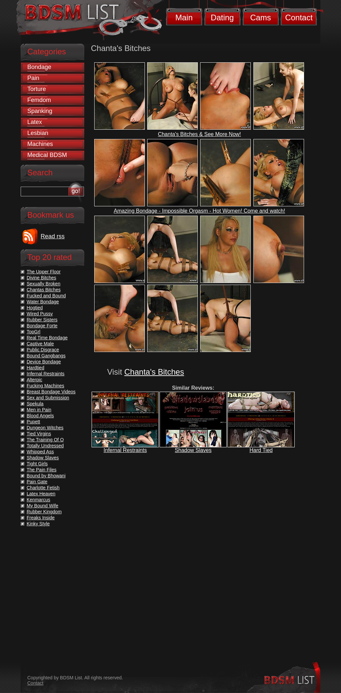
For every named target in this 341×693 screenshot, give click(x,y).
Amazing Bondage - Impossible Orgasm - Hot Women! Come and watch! (199, 211)
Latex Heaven (41, 493)
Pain (33, 78)
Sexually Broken (43, 283)
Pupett (33, 421)
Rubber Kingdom (44, 511)
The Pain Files (41, 469)
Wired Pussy (40, 313)
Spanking (39, 111)
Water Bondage (43, 301)
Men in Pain (39, 409)
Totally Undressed (45, 445)
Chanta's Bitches (154, 371)
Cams (260, 17)
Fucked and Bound (46, 295)
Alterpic (34, 379)
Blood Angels (40, 415)
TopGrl (33, 331)
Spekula (35, 403)
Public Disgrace (43, 349)
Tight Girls (37, 463)
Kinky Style (38, 523)
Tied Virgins (39, 433)
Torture (36, 89)
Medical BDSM (47, 155)
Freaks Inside (41, 517)
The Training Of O (45, 439)
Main (183, 17)
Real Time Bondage (47, 337)
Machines (40, 144)
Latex (34, 122)
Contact (299, 17)
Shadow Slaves (193, 450)
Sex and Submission (48, 397)
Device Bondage (44, 361)
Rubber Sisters (42, 319)
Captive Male (40, 343)
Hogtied (35, 307)
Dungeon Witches (45, 427)
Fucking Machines (45, 385)
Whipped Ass (40, 451)
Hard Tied (260, 450)
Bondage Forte (42, 325)
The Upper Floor (44, 271)
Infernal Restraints (125, 450)
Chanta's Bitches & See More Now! (199, 134)
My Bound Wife (42, 505)
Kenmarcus (38, 499)
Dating (222, 17)
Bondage (39, 67)
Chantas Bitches (44, 289)
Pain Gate (37, 481)
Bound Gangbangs (46, 355)
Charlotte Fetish (43, 487)
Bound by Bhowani (46, 475)
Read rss (53, 236)
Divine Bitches (41, 277)
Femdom (39, 100)
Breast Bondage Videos (51, 391)
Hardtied (35, 367)
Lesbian (37, 133)
